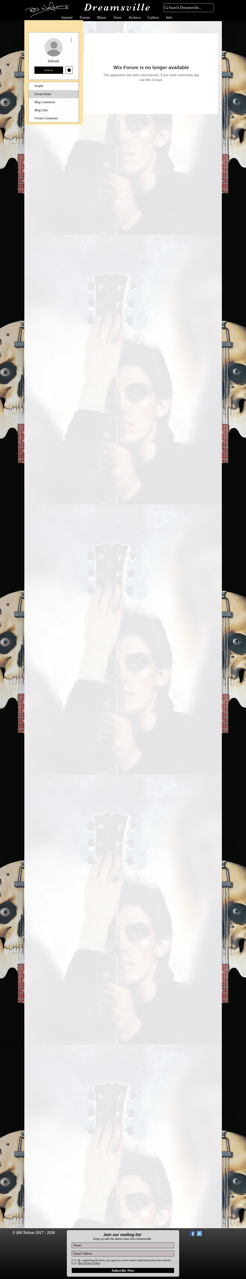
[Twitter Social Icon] (199, 1233)
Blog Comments (45, 102)
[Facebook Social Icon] (192, 1233)
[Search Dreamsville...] (187, 7)
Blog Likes (41, 110)
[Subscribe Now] (123, 1270)
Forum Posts (43, 94)
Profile (39, 86)
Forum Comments (46, 118)
